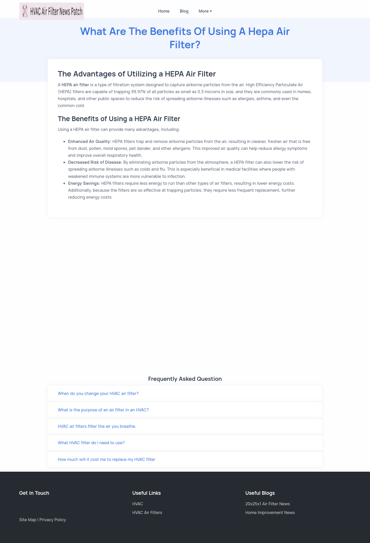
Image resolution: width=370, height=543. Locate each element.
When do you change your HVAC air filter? (98, 393)
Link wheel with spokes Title (185, 301)
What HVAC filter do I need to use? (91, 442)
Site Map (28, 519)
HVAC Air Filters (147, 512)
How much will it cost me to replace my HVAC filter (106, 459)
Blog (184, 11)
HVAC (137, 504)
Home (164, 11)
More (205, 11)
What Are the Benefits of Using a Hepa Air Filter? (185, 37)
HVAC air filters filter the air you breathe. (97, 426)
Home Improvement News (270, 512)
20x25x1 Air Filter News (267, 504)
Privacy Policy (53, 519)
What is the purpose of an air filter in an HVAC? (103, 410)
